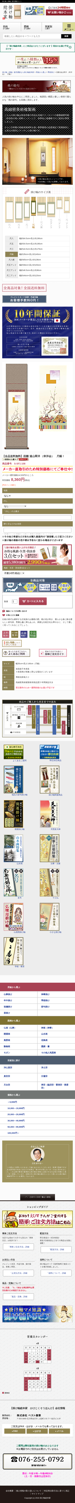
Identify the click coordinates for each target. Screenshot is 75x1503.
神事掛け (45, 994)
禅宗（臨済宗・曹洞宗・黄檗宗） (54, 1086)
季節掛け (45, 1000)
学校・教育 (14, 952)
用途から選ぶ (14, 987)
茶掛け (7, 1013)
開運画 (7, 1034)
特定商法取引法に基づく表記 (56, 1491)
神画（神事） (47, 1028)
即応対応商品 (51, 753)
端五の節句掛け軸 (15, 781)
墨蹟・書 (45, 1046)
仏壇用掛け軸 (14, 918)
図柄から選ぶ (14, 1021)
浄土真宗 (8, 1067)
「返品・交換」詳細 (18, 1296)
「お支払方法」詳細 (18, 1273)
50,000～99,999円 (16, 1127)
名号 (13, 884)
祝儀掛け (8, 1006)
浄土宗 (44, 1067)
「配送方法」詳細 (56, 1249)
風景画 (7, 1040)
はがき (38, 1431)
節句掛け (45, 1006)
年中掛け (8, 1000)
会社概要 (9, 1491)
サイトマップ (37, 1494)
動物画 (7, 1046)
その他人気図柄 (48, 1052)
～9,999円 (12, 1102)
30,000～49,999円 (16, 1120)
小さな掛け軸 (51, 918)
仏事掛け (8, 994)
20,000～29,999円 (16, 1114)
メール (60, 1431)
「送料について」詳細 (56, 1273)
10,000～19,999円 (16, 1108)
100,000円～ (13, 1133)
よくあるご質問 (15, 753)
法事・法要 (50, 849)
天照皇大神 (50, 815)
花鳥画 (44, 1040)
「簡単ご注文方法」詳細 (18, 1247)
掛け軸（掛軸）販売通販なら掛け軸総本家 (18, 72)
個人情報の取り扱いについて (28, 1491)
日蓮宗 (44, 1076)
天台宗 (7, 1085)
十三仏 (49, 884)
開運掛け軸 (14, 815)
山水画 (13, 849)
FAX (15, 1431)
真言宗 (7, 1076)
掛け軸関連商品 (51, 781)
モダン (7, 1052)
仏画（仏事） (10, 1028)
